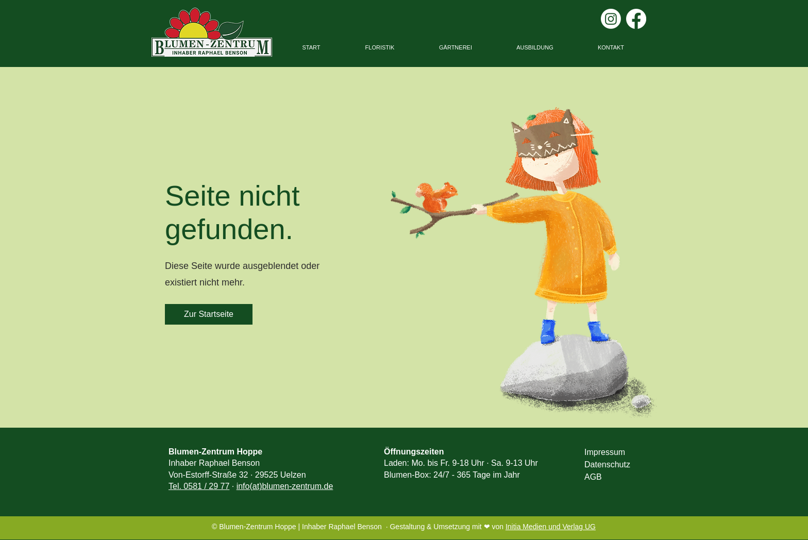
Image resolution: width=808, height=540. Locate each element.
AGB (593, 476)
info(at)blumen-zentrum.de (285, 486)
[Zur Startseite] (208, 314)
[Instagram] (611, 19)
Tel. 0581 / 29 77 (199, 486)
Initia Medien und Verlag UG (551, 526)
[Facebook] (636, 19)
